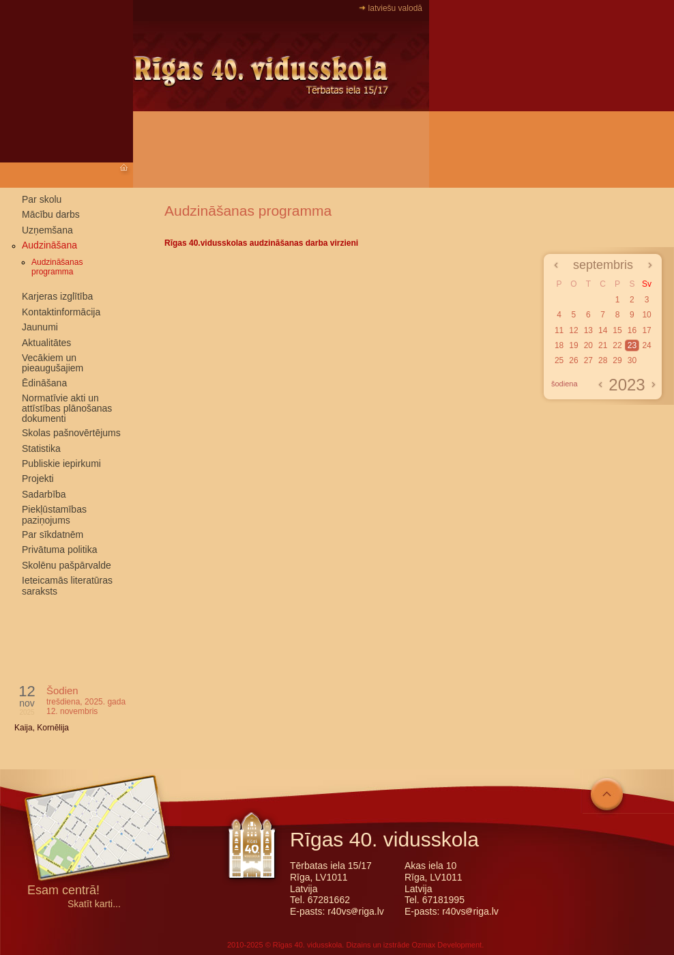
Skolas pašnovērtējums (71, 432)
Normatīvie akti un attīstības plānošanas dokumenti (67, 408)
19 (573, 345)
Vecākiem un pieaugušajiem (52, 362)
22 (617, 345)
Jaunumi (40, 327)
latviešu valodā (395, 8)
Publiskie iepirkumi (61, 463)
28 (602, 360)
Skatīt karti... (94, 904)
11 (559, 330)
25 (559, 360)
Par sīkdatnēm (52, 534)
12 (573, 330)
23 (632, 345)
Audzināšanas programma (57, 266)
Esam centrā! (63, 891)
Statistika (41, 448)
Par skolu (41, 199)
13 (588, 330)
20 (588, 345)
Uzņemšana (47, 230)
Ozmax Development (446, 945)
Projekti (38, 478)
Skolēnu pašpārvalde (66, 565)
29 (617, 360)
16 (632, 330)
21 (602, 345)
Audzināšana (49, 245)
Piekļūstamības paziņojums (54, 514)
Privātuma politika (60, 549)
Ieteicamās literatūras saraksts (67, 585)
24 (646, 345)
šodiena (564, 384)
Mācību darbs (51, 214)
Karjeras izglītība (57, 296)
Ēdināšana (44, 382)
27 (588, 360)
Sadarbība (44, 494)
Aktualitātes (46, 342)
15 (617, 330)
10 (646, 314)
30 (632, 360)
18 (559, 345)
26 (573, 360)
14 (602, 330)
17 (646, 330)
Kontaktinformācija (61, 312)
